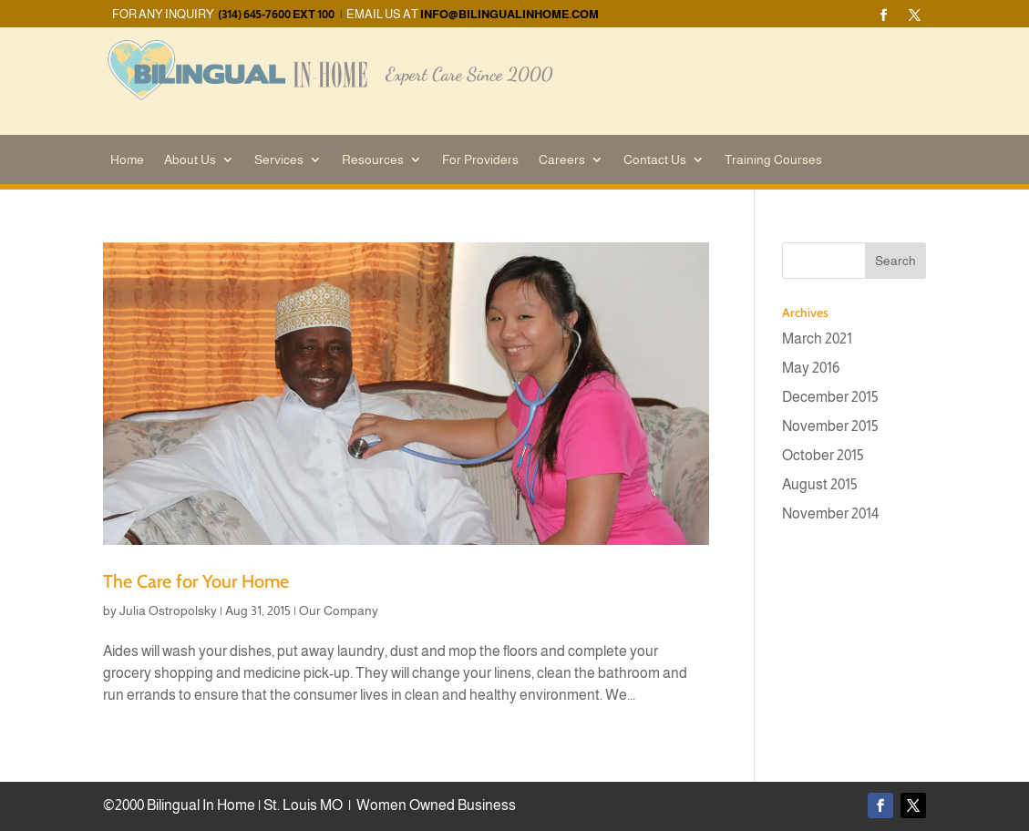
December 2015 (830, 397)
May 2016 (810, 367)
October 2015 (823, 455)
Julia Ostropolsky (168, 610)
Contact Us (654, 160)
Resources (373, 160)
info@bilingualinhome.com (509, 14)
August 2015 (820, 484)
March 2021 (817, 338)
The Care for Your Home (196, 581)
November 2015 (830, 426)
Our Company (338, 610)
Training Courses (773, 160)
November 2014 (830, 513)
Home (127, 160)
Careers (562, 160)
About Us (190, 160)
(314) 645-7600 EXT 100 (276, 14)
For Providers (480, 160)
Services (279, 160)
